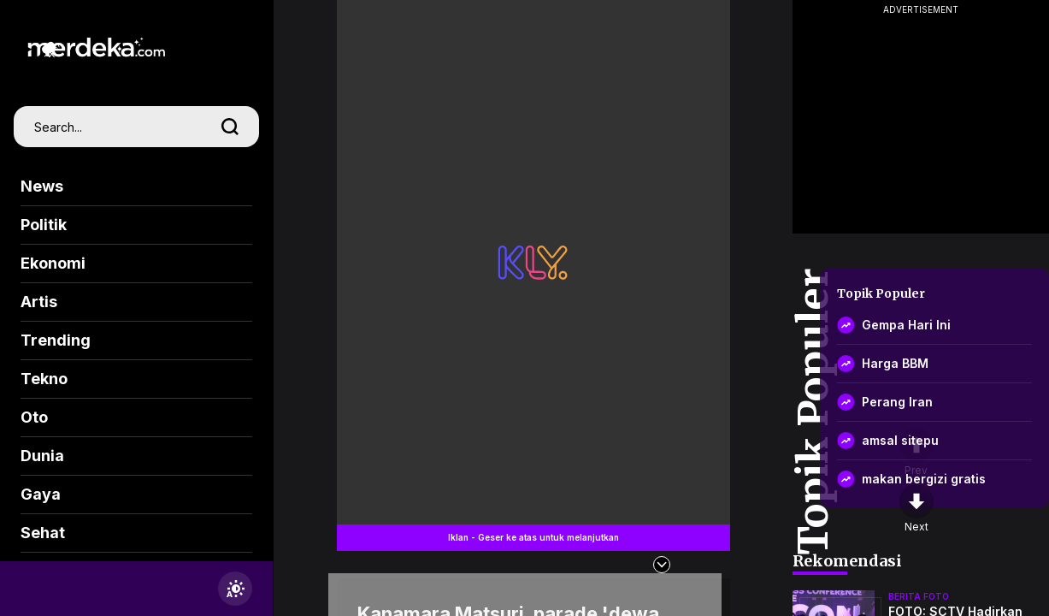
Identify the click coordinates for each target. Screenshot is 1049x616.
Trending (56, 340)
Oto (34, 417)
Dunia (42, 456)
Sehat (43, 533)
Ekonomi (53, 263)
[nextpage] (916, 509)
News (42, 186)
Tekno (44, 379)
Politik (44, 225)
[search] (230, 126)
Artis (39, 302)
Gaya (41, 494)
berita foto (918, 596)
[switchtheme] (235, 589)
